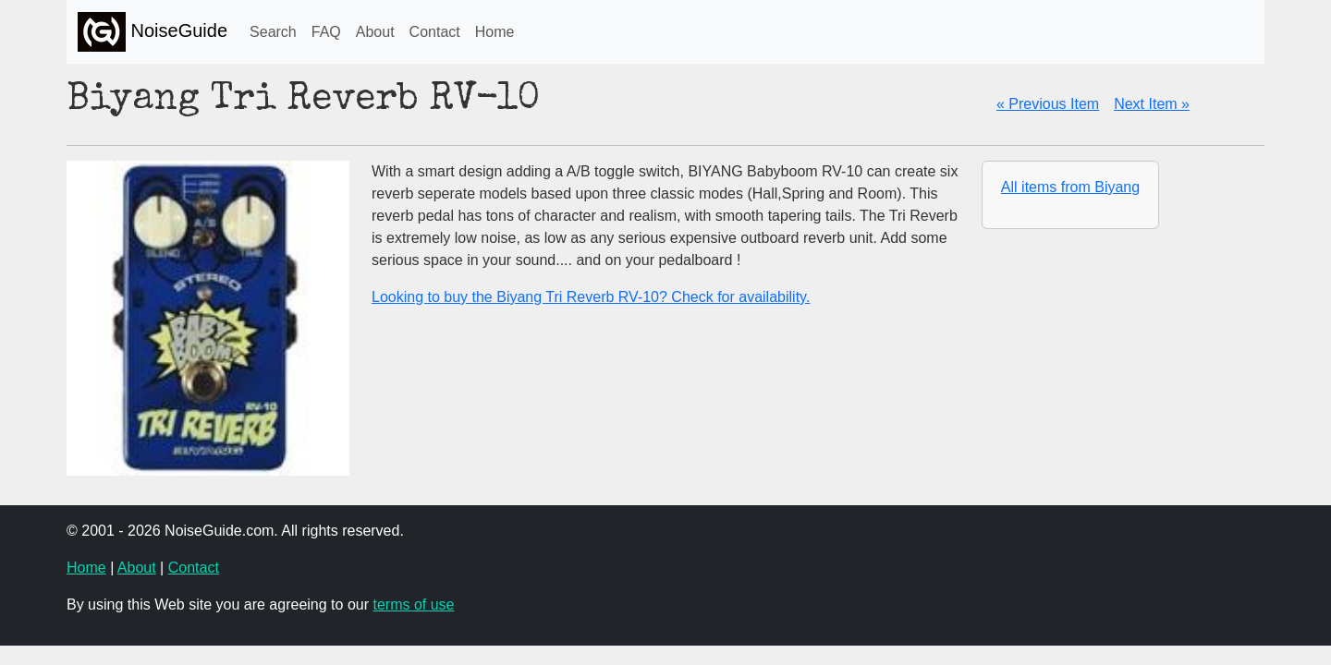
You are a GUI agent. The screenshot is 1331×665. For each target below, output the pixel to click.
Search (273, 32)
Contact (434, 32)
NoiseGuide (152, 32)
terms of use (413, 604)
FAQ (326, 32)
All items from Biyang (1070, 187)
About (375, 32)
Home (495, 32)
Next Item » (1152, 104)
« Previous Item (1047, 104)
